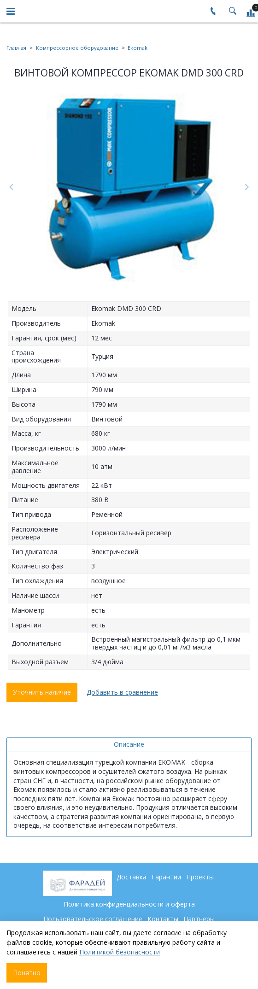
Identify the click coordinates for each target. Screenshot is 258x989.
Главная (16, 47)
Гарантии (166, 876)
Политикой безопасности (119, 952)
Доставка (132, 876)
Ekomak (137, 47)
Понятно (27, 972)
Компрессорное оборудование (77, 47)
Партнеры (199, 918)
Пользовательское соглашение (92, 918)
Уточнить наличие (42, 692)
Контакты (162, 918)
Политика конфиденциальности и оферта (129, 904)
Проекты (200, 876)
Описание (129, 744)
